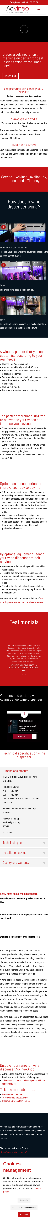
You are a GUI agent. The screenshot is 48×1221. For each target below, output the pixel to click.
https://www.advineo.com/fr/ (13, 1152)
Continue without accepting (23, 1207)
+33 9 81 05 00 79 (30, 2)
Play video (10, 75)
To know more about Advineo (15, 1097)
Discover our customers (12, 1094)
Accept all (24, 1214)
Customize (24, 1200)
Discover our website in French (16, 1101)
